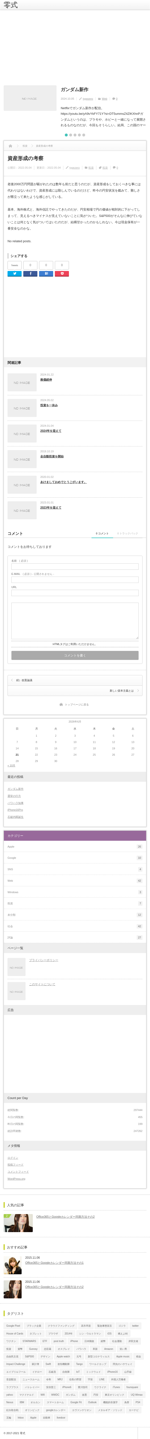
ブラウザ (53, 1333)
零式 (11, 5)
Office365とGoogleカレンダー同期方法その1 (54, 1262)
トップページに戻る (77, 704)
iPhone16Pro (15, 809)
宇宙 (90, 1379)
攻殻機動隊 (64, 1363)
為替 (126, 1401)
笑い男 (123, 1348)
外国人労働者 (118, 1379)
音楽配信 (11, 1379)
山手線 (128, 1371)
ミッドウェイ (93, 1371)
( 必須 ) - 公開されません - (32, 573)
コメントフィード (18, 1171)
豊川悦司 (83, 1386)
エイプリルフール (16, 1371)
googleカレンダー (56, 1409)
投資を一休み (49, 404)
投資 (91, 167)
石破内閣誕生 (16, 816)
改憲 (84, 1394)
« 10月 (11, 764)
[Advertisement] (75, 47)
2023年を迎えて (50, 507)
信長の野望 (75, 1379)
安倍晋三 (51, 1386)
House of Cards (14, 1333)
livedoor (61, 1417)
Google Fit (76, 1401)
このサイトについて (42, 983)
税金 (138, 1356)
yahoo (9, 1394)
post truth (59, 1340)
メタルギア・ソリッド (110, 1409)
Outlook (92, 1401)
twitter (135, 1325)
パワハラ (81, 1348)
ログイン (13, 1157)
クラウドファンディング (61, 1325)
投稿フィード (16, 1164)
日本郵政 (89, 1340)
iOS (110, 1333)
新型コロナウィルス (99, 1356)
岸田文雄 (133, 1340)
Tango (79, 1363)
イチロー (37, 1371)
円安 (95, 1394)
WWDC (55, 1394)
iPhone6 (66, 1386)
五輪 (8, 1417)
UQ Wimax (136, 1394)
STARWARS (29, 1340)
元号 (78, 1356)
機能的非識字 (110, 1401)
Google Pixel (13, 1325)
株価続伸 (46, 379)
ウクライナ (100, 1386)
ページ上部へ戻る (144, 1433)
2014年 (68, 1333)
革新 (95, 1348)
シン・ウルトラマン (90, 1333)
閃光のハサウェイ (122, 1363)
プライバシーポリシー (43, 959)
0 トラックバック (124, 532)
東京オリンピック (114, 1394)
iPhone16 (112, 1371)
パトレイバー (32, 1386)
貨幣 (20, 1348)
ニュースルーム (31, 1379)
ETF (44, 1340)
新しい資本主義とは (122, 690)
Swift (48, 1363)
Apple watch (63, 1356)
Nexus (9, 1401)
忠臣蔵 (47, 1348)
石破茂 (52, 1371)
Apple (33, 1417)
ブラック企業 (34, 1325)
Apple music (122, 1356)
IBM (22, 1401)
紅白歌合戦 (12, 1409)
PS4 (138, 1401)
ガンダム (70, 1394)
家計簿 (35, 1363)
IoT (78, 1371)
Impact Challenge (15, 1363)
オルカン (35, 1401)
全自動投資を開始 (52, 456)
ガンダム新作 (74, 89)
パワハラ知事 (16, 802)
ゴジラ (122, 1325)
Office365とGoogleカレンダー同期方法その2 (65, 1216)
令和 (48, 1379)
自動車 (46, 1417)
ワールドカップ (97, 1363)
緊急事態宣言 (104, 1325)
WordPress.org (16, 1178)
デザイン (45, 1356)
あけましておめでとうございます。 (63, 481)
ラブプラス (12, 1386)
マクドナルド (26, 1394)
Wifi (43, 1394)
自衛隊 (66, 1371)
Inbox (21, 1417)
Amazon (108, 1348)
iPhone (74, 1340)
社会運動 (117, 1340)
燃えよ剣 (123, 1333)
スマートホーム (55, 1401)
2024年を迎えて (50, 430)
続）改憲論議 (24, 679)
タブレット (36, 1333)
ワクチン (11, 1340)
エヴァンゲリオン (82, 1409)
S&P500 (29, 1356)
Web (104, 98)
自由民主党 (12, 1356)
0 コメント (93, 532)
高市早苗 (86, 1325)
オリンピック (32, 1409)
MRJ (60, 1379)
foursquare (132, 1386)
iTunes (116, 1386)
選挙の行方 (14, 795)
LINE (102, 1379)
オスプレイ (64, 1348)
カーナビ (134, 1409)
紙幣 (103, 1340)
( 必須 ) (19, 560)
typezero (88, 98)
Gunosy (33, 1348)
